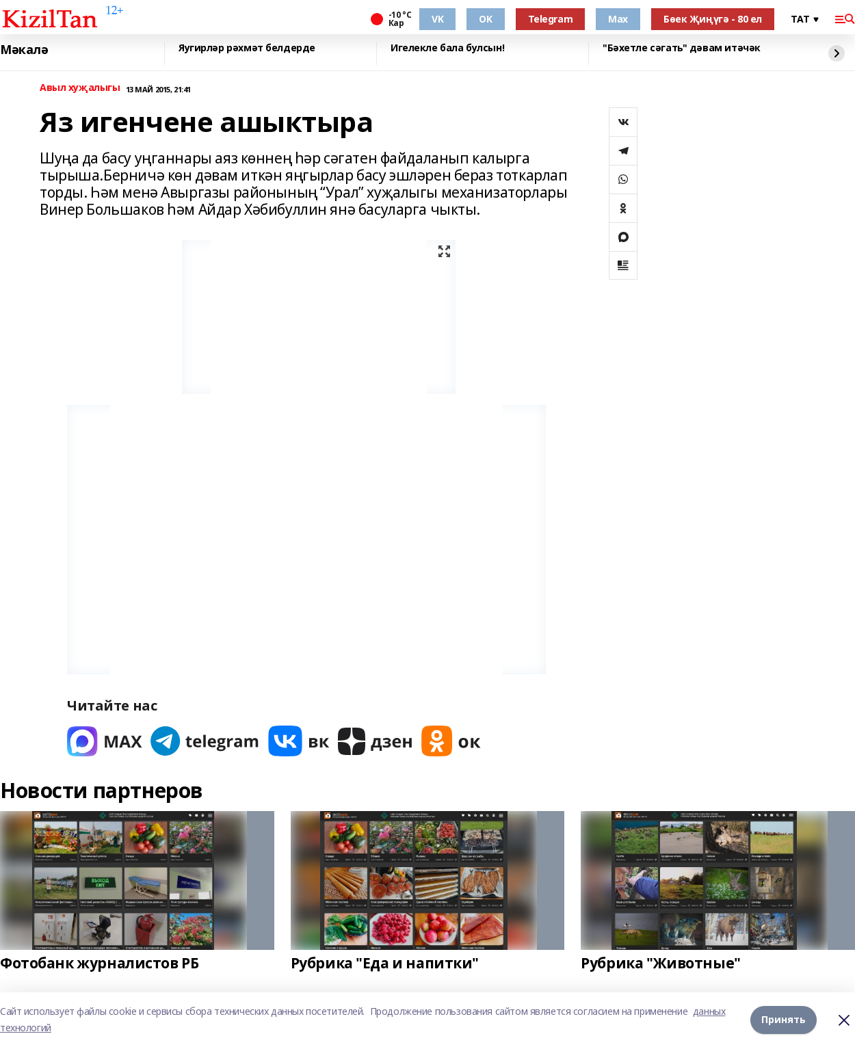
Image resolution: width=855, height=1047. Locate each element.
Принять (783, 1019)
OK (485, 18)
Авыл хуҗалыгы (80, 88)
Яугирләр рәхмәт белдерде (247, 48)
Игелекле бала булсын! (447, 48)
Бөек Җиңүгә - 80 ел (712, 18)
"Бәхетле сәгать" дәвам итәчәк (682, 48)
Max (618, 18)
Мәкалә (24, 49)
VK (437, 18)
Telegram (550, 18)
